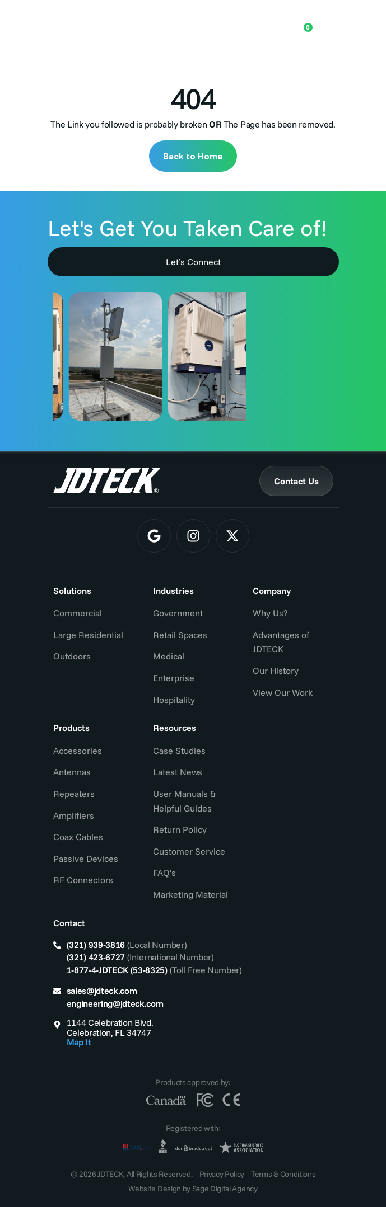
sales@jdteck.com (102, 990)
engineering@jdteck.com (115, 1003)
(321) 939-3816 (96, 944)
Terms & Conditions (283, 1174)
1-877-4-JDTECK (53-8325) (117, 969)
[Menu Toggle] (325, 23)
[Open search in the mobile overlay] (267, 22)
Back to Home (193, 156)
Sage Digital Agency (225, 1189)
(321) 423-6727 (96, 957)
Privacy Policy (222, 1174)
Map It (79, 1042)
